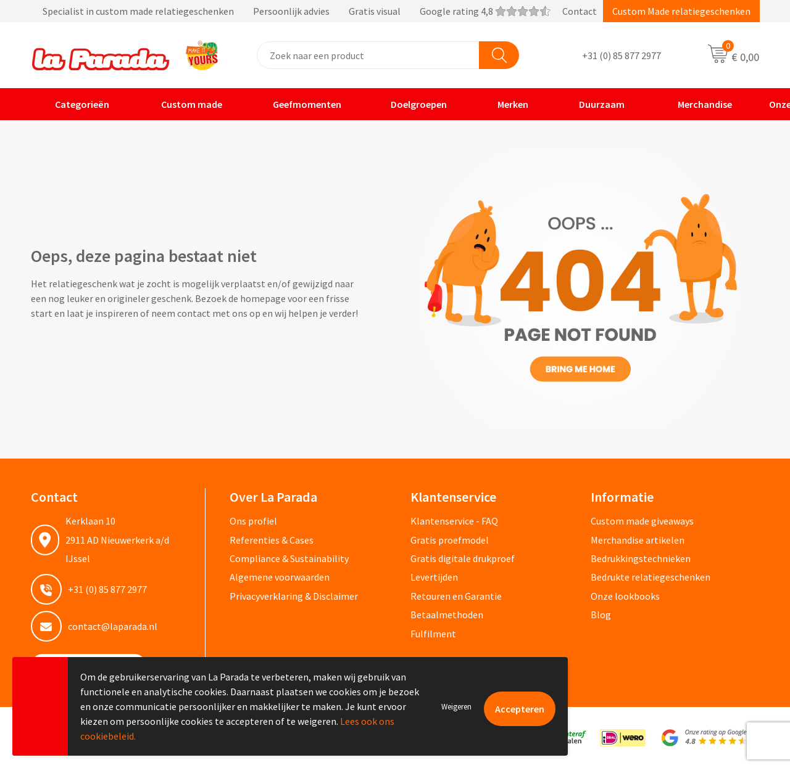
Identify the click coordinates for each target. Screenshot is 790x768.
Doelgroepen (411, 104)
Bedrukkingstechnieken (641, 558)
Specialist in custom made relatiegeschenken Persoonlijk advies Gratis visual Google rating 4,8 (291, 11)
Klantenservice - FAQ (454, 521)
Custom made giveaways (642, 521)
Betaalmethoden (446, 614)
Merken (504, 104)
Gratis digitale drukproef (462, 558)
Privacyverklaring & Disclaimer (294, 596)
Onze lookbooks (625, 596)
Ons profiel (253, 521)
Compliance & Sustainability (289, 558)
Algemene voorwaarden (280, 577)
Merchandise (695, 104)
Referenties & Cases (272, 540)
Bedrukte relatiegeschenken (650, 577)
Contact (579, 11)
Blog (601, 614)
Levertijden (434, 577)
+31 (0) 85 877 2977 (621, 55)
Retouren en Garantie (456, 596)
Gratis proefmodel (449, 540)
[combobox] (368, 55)
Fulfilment (433, 633)
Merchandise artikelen (637, 540)
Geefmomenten (299, 104)
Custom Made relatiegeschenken (681, 11)
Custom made (183, 104)
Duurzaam (594, 104)
